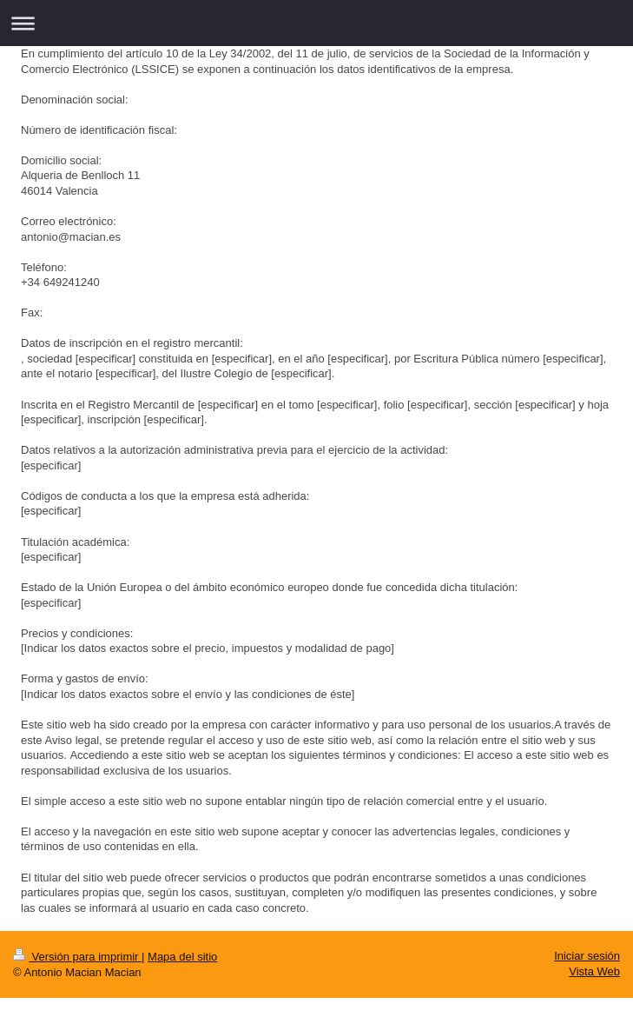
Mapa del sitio (182, 956)
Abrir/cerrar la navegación (316, 23)
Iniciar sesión (587, 955)
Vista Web (594, 971)
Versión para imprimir (77, 956)
